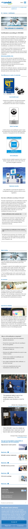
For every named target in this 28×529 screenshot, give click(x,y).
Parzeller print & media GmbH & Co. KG (17, 406)
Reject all (7, 525)
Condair (6, 3)
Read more (5, 452)
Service (5, 13)
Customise (20, 525)
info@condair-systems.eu (7, 497)
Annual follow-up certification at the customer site (14, 230)
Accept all (14, 522)
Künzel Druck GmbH (22, 437)
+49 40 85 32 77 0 (15, 7)
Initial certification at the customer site (14, 214)
